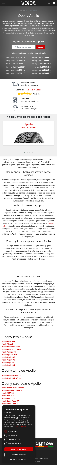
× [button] (33, 408)
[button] (24, 153)
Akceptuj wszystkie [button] (18, 449)
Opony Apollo (15, 57)
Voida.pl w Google (34, 90)
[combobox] (23, 47)
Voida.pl (23, 10)
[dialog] (18, 434)
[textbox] (23, 47)
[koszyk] (53, 2)
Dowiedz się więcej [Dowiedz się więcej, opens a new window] (20, 426)
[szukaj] (49, 2)
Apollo (8, 341)
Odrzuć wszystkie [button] (19, 455)
